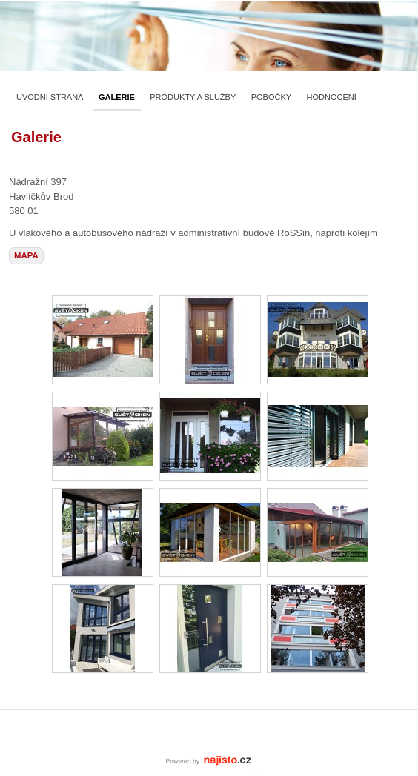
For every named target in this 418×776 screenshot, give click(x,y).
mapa (26, 255)
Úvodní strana (49, 97)
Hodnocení (331, 97)
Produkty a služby (193, 97)
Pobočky (271, 97)
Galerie (117, 97)
